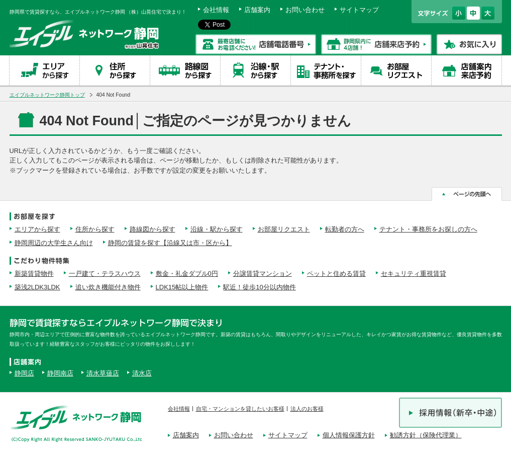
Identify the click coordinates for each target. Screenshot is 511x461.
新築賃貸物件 (34, 273)
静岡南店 (60, 373)
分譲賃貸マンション (262, 273)
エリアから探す (37, 229)
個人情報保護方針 (349, 435)
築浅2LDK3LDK (37, 287)
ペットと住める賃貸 (336, 273)
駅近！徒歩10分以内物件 (259, 287)
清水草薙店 (102, 373)
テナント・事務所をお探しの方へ (428, 229)
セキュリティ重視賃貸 (413, 273)
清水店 (142, 373)
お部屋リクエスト (284, 229)
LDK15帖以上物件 (182, 287)
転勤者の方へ (344, 229)
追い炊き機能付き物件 (108, 287)
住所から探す (95, 229)
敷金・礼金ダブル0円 (187, 273)
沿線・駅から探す (216, 229)
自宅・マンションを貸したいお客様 (240, 409)
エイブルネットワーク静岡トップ (47, 95)
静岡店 (24, 373)
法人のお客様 (307, 409)
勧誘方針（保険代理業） (426, 435)
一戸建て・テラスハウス (105, 273)
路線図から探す (152, 229)
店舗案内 (257, 10)
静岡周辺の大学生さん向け (54, 243)
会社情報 (216, 10)
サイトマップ (359, 10)
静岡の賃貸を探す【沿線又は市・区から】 (170, 243)
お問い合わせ (305, 10)
